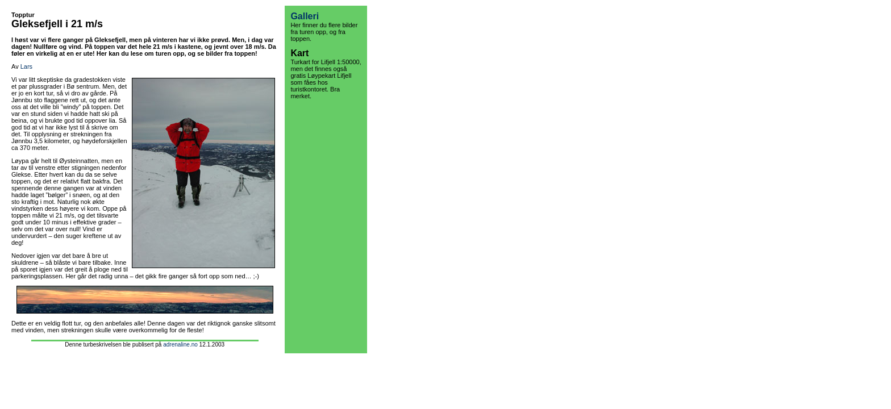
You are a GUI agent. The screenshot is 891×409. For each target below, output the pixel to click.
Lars (26, 66)
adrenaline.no (180, 344)
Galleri (304, 16)
